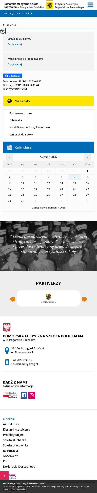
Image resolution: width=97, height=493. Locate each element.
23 (9, 194)
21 (74, 188)
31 (22, 200)
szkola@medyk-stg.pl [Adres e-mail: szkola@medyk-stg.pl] (24, 364)
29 (87, 194)
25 (35, 194)
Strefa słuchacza (14, 440)
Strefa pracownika (15, 445)
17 (22, 188)
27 (61, 194)
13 (61, 182)
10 (22, 182)
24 (22, 194)
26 (48, 194)
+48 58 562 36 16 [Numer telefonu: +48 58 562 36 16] (21, 360)
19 (48, 188)
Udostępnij (12, 76)
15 (87, 182)
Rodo (6, 461)
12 (48, 182)
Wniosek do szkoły (21, 134)
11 (35, 182)
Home (17, 13)
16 (9, 188)
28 (74, 194)
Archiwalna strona (21, 113)
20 (61, 188)
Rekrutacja (10, 451)
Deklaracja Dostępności (19, 466)
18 (35, 188)
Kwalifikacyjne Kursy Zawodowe (30, 127)
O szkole (26, 13)
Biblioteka (16, 120)
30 (9, 200)
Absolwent (10, 456)
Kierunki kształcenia (16, 429)
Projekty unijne (13, 435)
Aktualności (11, 424)
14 (74, 182)
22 (87, 188)
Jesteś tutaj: (9, 13)
